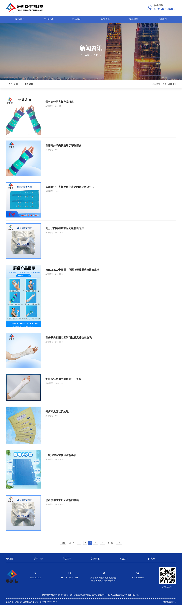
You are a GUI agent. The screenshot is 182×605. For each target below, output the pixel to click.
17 (102, 543)
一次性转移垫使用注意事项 (61, 455)
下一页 (110, 543)
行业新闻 (13, 84)
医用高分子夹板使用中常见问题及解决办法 (70, 186)
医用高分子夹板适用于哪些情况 (63, 145)
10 (95, 543)
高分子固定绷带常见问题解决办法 (65, 228)
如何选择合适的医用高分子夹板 (63, 379)
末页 (119, 543)
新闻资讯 (105, 19)
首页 (165, 84)
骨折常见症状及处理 (57, 411)
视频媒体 (133, 19)
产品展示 (76, 19)
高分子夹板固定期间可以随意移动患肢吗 (69, 337)
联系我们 (162, 19)
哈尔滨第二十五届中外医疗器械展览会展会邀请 (72, 269)
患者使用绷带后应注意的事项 (62, 500)
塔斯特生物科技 (169, 602)
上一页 (71, 543)
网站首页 (19, 19)
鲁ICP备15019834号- (48, 602)
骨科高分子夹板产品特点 (60, 101)
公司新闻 (29, 84)
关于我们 (48, 19)
